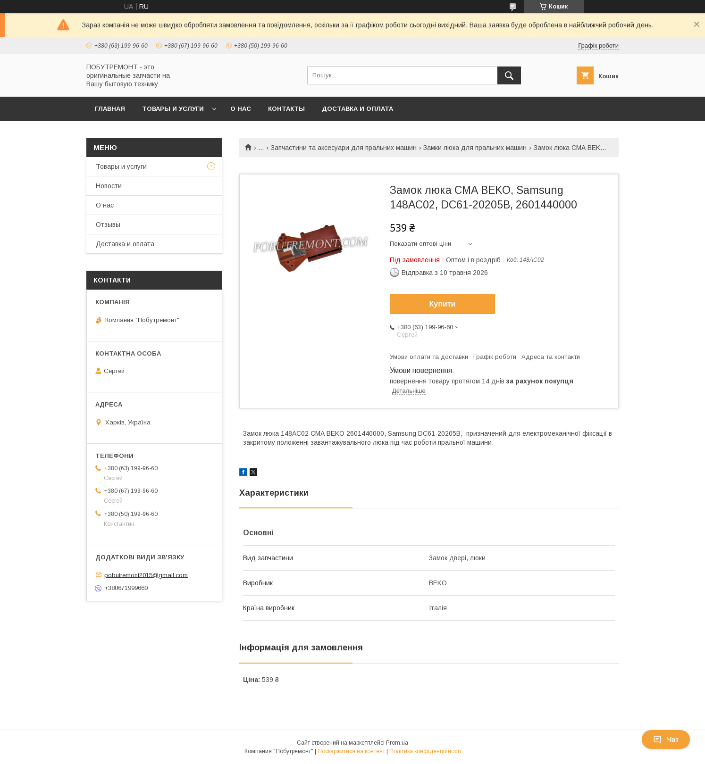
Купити (442, 304)
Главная (110, 108)
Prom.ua (397, 742)
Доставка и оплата (357, 108)
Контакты (286, 108)
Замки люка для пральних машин (475, 147)
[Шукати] (509, 75)
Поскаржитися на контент (351, 751)
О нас (240, 108)
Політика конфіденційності (425, 751)
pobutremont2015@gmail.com (146, 574)
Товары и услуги (173, 108)
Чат (666, 739)
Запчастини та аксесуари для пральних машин (344, 147)
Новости (109, 186)
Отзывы (108, 224)
